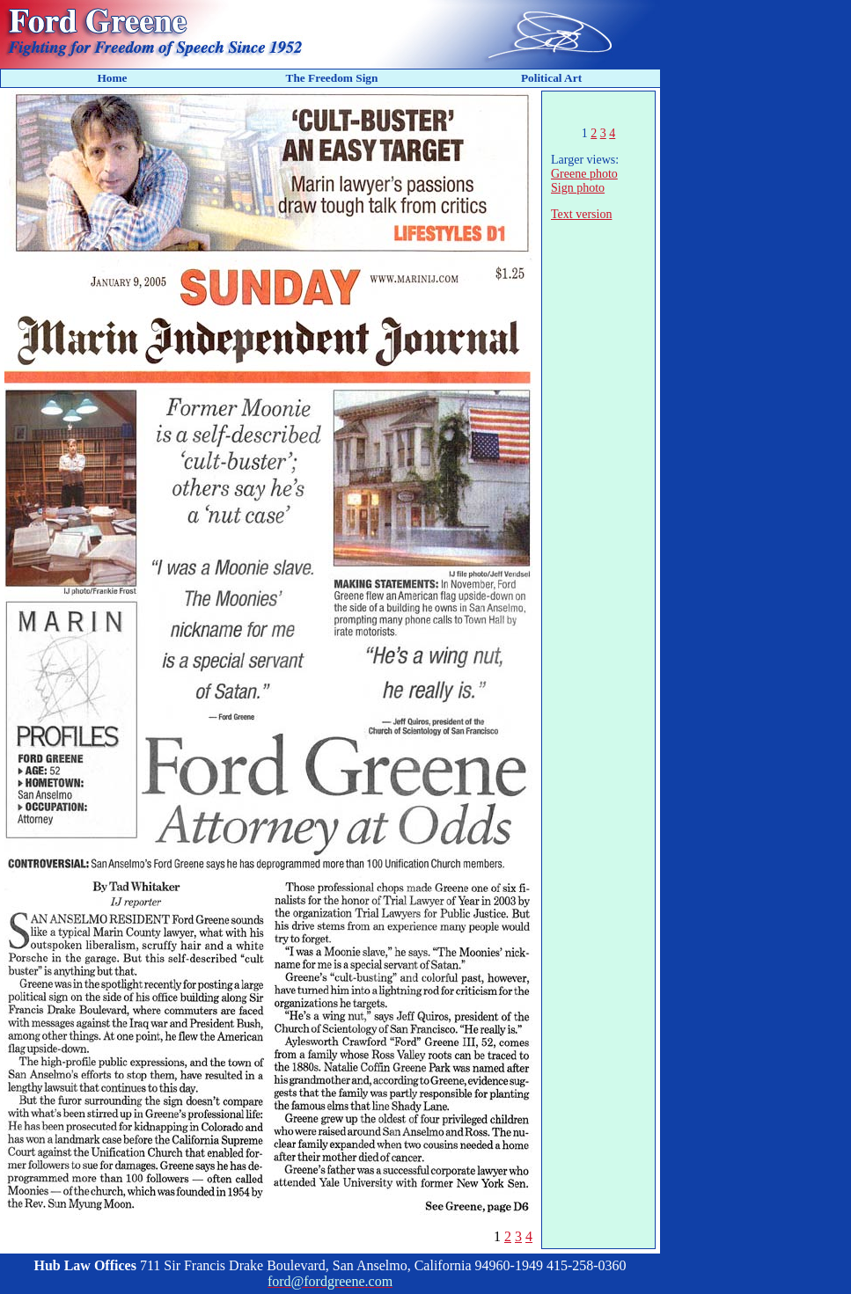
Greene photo (584, 173)
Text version (581, 214)
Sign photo (578, 187)
